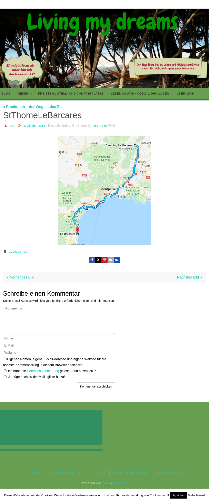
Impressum (36, 473)
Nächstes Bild (190, 277)
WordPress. (120, 482)
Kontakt (99, 473)
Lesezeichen (18, 251)
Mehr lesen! (196, 495)
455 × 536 (102, 125)
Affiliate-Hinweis (167, 473)
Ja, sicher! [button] (178, 495)
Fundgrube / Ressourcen (130, 473)
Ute (12, 125)
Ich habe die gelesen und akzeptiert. (50, 371)
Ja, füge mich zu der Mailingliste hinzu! (34, 377)
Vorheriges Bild (20, 277)
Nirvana (105, 482)
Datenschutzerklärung (43, 371)
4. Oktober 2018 (35, 125)
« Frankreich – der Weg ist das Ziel (33, 107)
